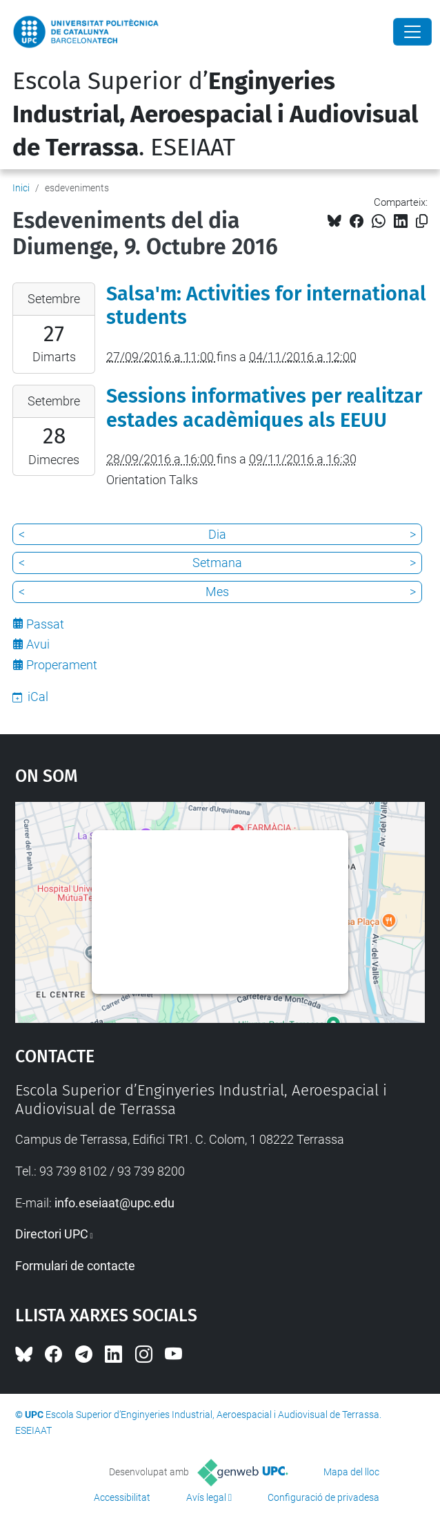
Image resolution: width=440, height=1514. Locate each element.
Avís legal (206, 1497)
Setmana (217, 562)
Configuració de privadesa (323, 1497)
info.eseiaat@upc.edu (114, 1203)
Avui (38, 644)
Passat (45, 624)
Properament (61, 665)
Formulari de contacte (75, 1265)
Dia (217, 534)
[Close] (412, 32)
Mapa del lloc (351, 1471)
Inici (21, 187)
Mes (217, 591)
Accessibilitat (122, 1497)
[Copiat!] (422, 221)
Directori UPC (51, 1234)
